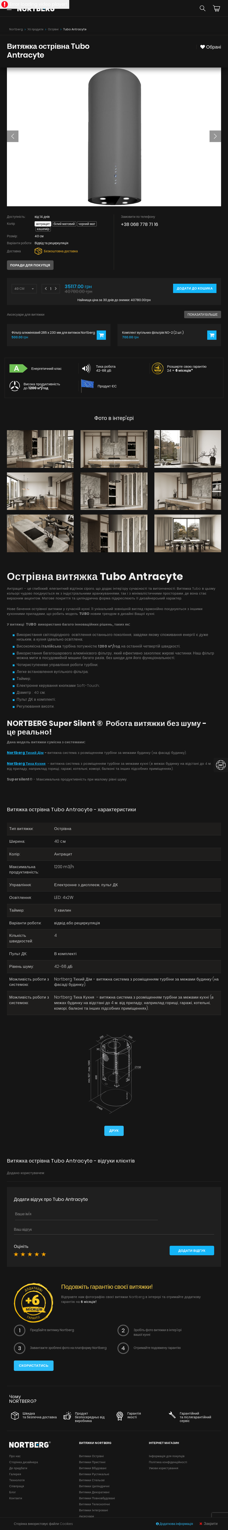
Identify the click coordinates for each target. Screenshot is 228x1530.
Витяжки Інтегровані (93, 1510)
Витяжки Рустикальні (94, 1474)
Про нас (15, 1456)
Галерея (15, 1474)
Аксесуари (86, 1516)
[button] (12, 136)
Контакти (15, 1498)
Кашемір (43, 229)
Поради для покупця (30, 265)
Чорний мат (86, 224)
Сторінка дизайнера (23, 1462)
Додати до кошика (195, 288)
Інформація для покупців (167, 1456)
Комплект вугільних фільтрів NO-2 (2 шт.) (153, 332)
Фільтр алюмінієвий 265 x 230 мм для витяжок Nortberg (53, 332)
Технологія (17, 1480)
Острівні (53, 29)
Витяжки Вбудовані (93, 1468)
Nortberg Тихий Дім (25, 752)
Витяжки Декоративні (94, 1492)
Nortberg (16, 29)
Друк (114, 1130)
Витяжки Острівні (91, 1456)
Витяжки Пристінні (92, 1462)
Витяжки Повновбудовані (97, 1498)
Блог (12, 1492)
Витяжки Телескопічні (94, 1504)
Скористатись (34, 1365)
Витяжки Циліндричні (94, 1486)
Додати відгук (191, 1250)
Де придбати (18, 1468)
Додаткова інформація (175, 1523)
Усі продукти (35, 29)
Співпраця (16, 1486)
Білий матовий (64, 224)
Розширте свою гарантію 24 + (187, 368)
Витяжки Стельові (92, 1480)
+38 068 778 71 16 (139, 224)
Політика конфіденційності (168, 1462)
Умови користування (163, 1468)
